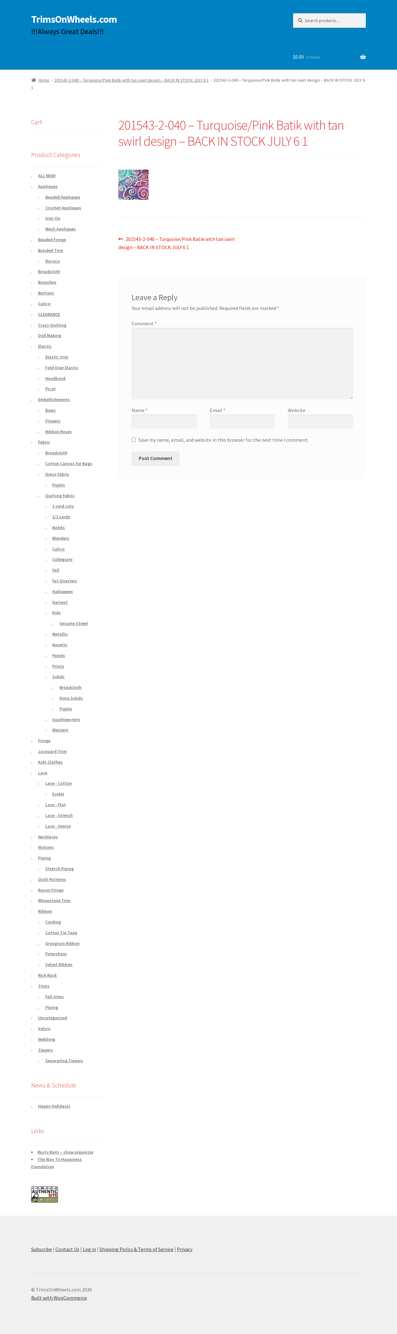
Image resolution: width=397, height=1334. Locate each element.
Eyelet (58, 794)
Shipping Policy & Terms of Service (136, 1249)
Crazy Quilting (52, 325)
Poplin (58, 485)
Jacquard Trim (52, 751)
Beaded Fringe (52, 239)
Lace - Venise (58, 826)
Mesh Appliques (60, 229)
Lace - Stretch (59, 815)
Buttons (46, 293)
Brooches (47, 282)
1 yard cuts (63, 506)
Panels (58, 655)
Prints (58, 666)
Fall (55, 570)
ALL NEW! (47, 175)
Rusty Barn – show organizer (65, 1152)
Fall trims (54, 996)
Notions (46, 847)
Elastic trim (56, 357)
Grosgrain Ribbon (62, 943)
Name (140, 410)
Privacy (184, 1249)
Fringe (44, 740)
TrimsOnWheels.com (74, 19)
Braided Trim (50, 250)
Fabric (44, 442)
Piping (44, 858)
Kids (56, 612)
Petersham (56, 954)
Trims (43, 986)
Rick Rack (47, 975)
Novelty (59, 645)
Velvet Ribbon (58, 964)
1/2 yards (61, 517)
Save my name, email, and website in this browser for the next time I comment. (224, 440)
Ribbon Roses (58, 431)
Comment (144, 323)
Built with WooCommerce (59, 1298)
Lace (42, 773)
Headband (55, 378)
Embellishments (54, 399)
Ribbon (45, 911)
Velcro (44, 1028)
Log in (89, 1249)
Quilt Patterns (52, 879)
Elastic (45, 346)
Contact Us (67, 1249)
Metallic (60, 634)
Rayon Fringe (51, 890)
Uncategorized (52, 1018)
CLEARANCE (49, 314)
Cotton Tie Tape (61, 932)
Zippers (45, 1050)
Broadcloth (49, 271)
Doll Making (49, 335)
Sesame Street (74, 623)
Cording (53, 922)
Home (43, 80)
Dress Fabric (57, 474)
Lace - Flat (55, 804)
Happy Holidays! (54, 1106)
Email (217, 410)
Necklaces (48, 837)
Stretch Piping (59, 868)
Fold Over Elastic (61, 367)
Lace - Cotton (58, 783)
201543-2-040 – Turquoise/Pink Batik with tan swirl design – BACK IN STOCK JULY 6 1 (131, 80)
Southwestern (66, 719)
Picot (50, 389)
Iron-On (52, 218)
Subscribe (41, 1249)
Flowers (52, 421)
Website (296, 410)
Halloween (62, 591)
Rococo (52, 261)
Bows (50, 410)
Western (60, 730)
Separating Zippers (64, 1060)
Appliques (48, 186)
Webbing (46, 1039)
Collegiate (62, 559)
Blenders (60, 538)
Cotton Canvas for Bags (68, 463)
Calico (44, 303)
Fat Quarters (64, 581)
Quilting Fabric (60, 495)
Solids (58, 676)
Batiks (58, 527)
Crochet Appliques (63, 208)
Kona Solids (71, 698)
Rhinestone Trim (54, 900)
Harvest (60, 602)
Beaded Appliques (62, 197)
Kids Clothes (50, 762)
